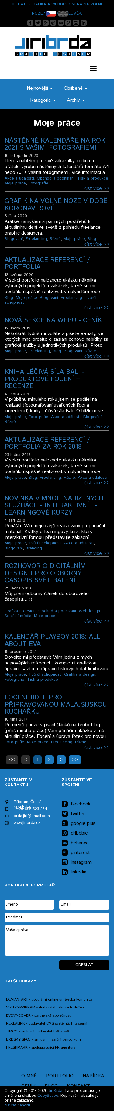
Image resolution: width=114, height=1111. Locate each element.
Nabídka (93, 1075)
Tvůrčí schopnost (45, 543)
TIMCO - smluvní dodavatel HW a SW (37, 1031)
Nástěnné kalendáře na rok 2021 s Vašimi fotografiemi (55, 144)
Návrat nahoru (17, 1105)
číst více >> (96, 188)
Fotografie (38, 183)
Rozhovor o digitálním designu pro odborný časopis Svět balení (45, 573)
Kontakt (78, 1086)
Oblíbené (75, 88)
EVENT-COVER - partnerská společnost (38, 1015)
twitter (73, 814)
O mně (29, 1075)
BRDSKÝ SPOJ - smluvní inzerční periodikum (43, 1039)
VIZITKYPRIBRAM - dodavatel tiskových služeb (45, 1007)
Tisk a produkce (92, 178)
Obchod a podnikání (55, 178)
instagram (77, 862)
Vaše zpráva (57, 940)
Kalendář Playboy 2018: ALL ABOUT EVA (52, 640)
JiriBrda (55, 1091)
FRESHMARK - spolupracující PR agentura (41, 1047)
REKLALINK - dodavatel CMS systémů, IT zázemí (46, 1023)
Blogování (14, 239)
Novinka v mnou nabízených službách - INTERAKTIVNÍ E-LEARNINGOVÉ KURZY (54, 505)
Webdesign (89, 611)
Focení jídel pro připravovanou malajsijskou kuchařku (56, 704)
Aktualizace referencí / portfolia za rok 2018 (47, 443)
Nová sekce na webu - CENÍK (53, 320)
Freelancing (36, 239)
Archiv (76, 100)
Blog (92, 239)
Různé (55, 239)
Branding (34, 548)
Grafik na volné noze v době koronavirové (56, 205)
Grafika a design (20, 611)
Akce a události (19, 178)
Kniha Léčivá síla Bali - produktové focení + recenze (45, 379)
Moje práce (15, 183)
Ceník (28, 1086)
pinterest (76, 852)
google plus (78, 823)
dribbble (75, 833)
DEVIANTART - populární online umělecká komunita (49, 999)
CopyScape (47, 1096)
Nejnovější (40, 88)
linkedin (74, 872)
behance (75, 843)
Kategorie (43, 100)
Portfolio (60, 1075)
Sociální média (18, 616)
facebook (76, 804)
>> (75, 759)
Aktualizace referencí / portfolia (47, 263)
